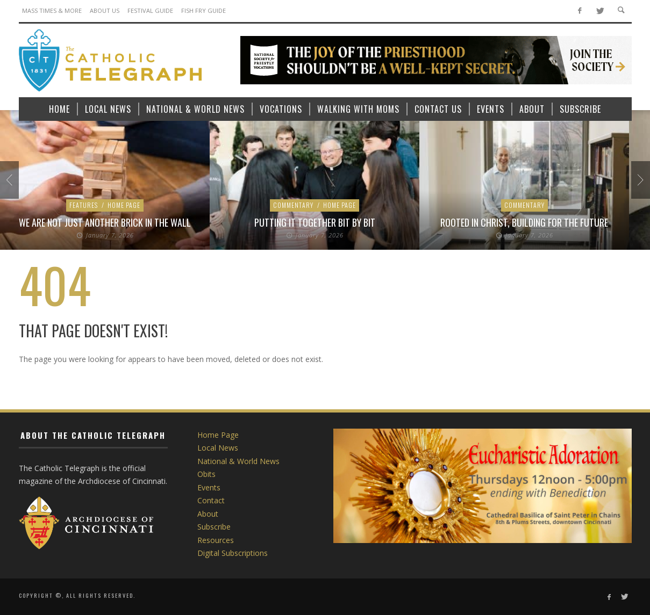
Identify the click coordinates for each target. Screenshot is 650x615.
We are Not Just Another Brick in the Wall (105, 222)
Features (83, 204)
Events (208, 487)
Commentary (293, 204)
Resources (215, 540)
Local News (217, 448)
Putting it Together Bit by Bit (314, 222)
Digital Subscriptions (232, 553)
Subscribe (214, 527)
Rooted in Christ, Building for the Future (524, 222)
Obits (206, 474)
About (207, 514)
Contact (211, 500)
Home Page (124, 204)
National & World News (238, 461)
